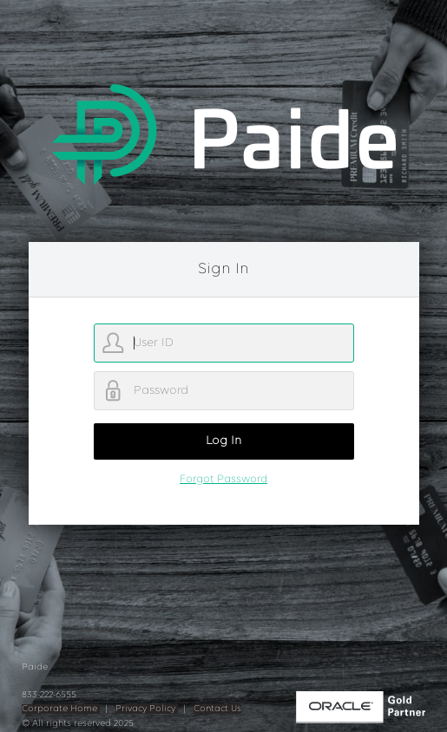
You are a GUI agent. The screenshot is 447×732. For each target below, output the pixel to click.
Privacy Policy (146, 709)
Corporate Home (61, 709)
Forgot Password (223, 479)
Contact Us (217, 709)
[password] (224, 390)
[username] (224, 343)
